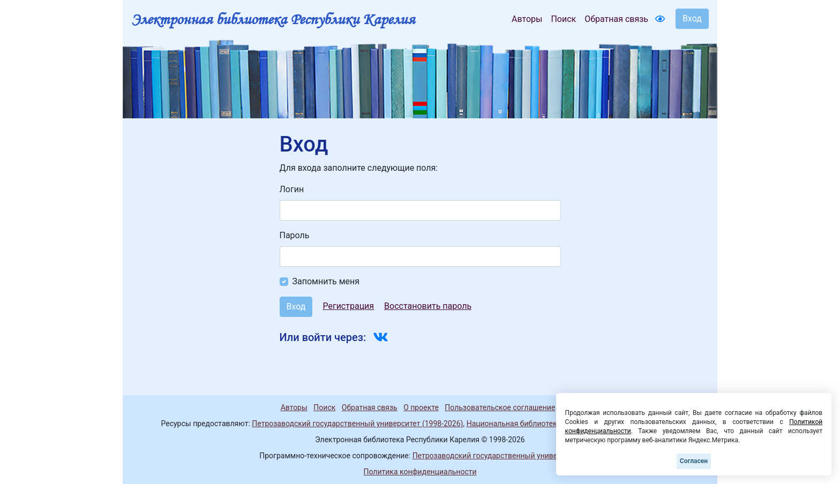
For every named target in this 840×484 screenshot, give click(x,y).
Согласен (694, 461)
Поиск (563, 19)
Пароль (295, 235)
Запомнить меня (326, 281)
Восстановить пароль (427, 306)
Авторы (527, 19)
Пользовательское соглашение (500, 407)
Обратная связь (616, 19)
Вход (692, 18)
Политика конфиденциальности (419, 471)
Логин (292, 189)
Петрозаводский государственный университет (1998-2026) (357, 423)
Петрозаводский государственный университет (496, 455)
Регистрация (348, 306)
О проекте (421, 407)
